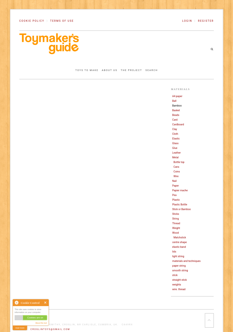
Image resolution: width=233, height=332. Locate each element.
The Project (131, 70)
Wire (176, 176)
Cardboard (178, 124)
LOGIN (188, 20)
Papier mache (180, 190)
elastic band (179, 246)
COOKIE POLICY (31, 20)
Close (45, 302)
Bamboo (177, 105)
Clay (174, 129)
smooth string (180, 270)
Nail (174, 180)
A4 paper (177, 96)
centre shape (179, 242)
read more (19, 328)
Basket (176, 110)
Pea (174, 195)
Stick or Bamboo (181, 209)
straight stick (179, 279)
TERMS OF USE (62, 20)
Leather (176, 152)
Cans (176, 166)
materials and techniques (186, 261)
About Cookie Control (16, 302)
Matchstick (180, 237)
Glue (174, 148)
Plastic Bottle (179, 204)
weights (176, 284)
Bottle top (179, 162)
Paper (175, 185)
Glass (175, 143)
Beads (175, 115)
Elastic (176, 138)
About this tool (41, 323)
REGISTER (206, 20)
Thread (176, 223)
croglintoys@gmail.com (50, 329)
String (175, 218)
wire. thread (178, 289)
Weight (176, 228)
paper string (179, 265)
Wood (175, 232)
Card (175, 119)
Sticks (175, 213)
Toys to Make (87, 70)
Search (152, 70)
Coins (177, 171)
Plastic (176, 199)
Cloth (175, 133)
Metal (175, 157)
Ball (174, 100)
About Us (109, 70)
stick (175, 275)
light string (178, 256)
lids (174, 251)
